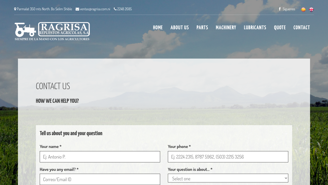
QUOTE (280, 27)
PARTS (202, 27)
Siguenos (287, 9)
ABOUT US (179, 27)
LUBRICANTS (255, 27)
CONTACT (302, 27)
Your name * (50, 146)
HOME (158, 27)
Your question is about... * (190, 169)
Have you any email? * (59, 169)
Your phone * (179, 146)
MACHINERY (226, 27)
